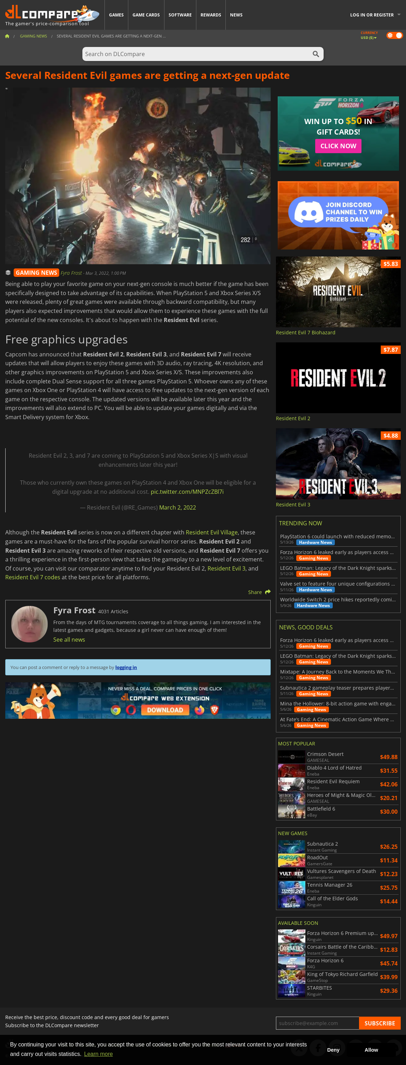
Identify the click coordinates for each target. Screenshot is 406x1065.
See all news (69, 639)
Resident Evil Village (212, 532)
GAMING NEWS (36, 273)
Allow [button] (371, 1050)
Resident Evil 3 (226, 568)
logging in (126, 667)
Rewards (211, 15)
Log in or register (372, 15)
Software (180, 15)
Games (116, 15)
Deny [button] (333, 1050)
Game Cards (146, 15)
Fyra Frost (72, 272)
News (236, 15)
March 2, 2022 (177, 507)
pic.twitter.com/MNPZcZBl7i (187, 492)
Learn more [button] (98, 1054)
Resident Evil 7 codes (32, 577)
